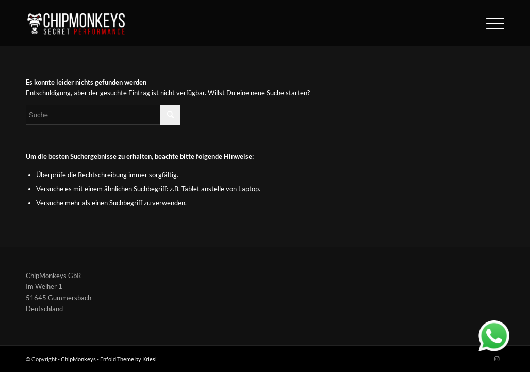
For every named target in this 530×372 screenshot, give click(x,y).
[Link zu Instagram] (496, 358)
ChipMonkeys (78, 358)
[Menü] (491, 23)
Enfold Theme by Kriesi (128, 358)
